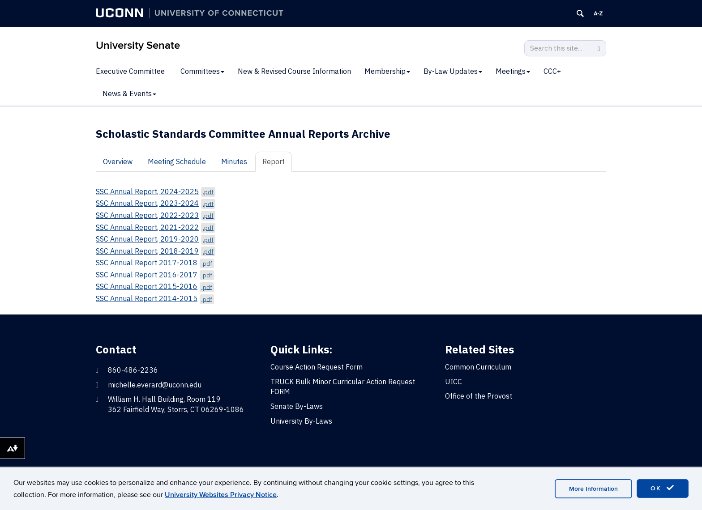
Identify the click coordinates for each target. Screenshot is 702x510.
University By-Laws (301, 420)
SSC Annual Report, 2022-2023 (155, 215)
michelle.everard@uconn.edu (154, 384)
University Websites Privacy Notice (221, 494)
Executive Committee (130, 71)
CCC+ (552, 71)
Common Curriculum (478, 366)
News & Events (129, 93)
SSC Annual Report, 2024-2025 (155, 191)
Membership (387, 71)
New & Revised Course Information (294, 71)
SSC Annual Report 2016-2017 (155, 274)
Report (273, 161)
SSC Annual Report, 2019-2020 (155, 238)
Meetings (513, 71)
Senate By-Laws (296, 406)
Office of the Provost (478, 395)
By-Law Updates (453, 71)
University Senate (138, 45)
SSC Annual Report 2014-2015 (155, 298)
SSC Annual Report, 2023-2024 (155, 203)
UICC (453, 381)
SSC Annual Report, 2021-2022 (155, 227)
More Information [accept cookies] (593, 489)
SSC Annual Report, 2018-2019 (155, 250)
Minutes (234, 161)
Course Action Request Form (316, 366)
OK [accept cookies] (663, 488)
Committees (202, 71)
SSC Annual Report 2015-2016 (155, 286)
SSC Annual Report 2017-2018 (155, 262)
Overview (118, 161)
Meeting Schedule (177, 161)
